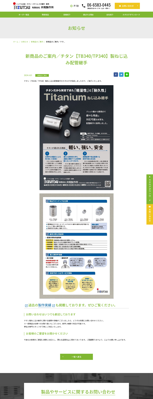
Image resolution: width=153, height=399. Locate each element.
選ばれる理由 (88, 14)
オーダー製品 (24, 14)
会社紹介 (109, 14)
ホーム (15, 41)
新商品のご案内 (37, 41)
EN (78, 6)
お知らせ (24, 41)
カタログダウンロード (131, 14)
